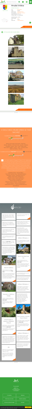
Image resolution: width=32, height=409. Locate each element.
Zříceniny (17, 165)
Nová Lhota (6, 147)
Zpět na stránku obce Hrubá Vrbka (26, 109)
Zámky (13, 165)
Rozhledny (5, 165)
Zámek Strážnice (10, 183)
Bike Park (23, 167)
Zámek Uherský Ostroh (20, 183)
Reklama (22, 395)
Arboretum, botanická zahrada (24, 162)
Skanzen (3, 162)
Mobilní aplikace (22, 398)
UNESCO (21, 160)
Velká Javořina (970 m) (9, 184)
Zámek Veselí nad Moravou (16, 180)
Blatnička (23, 143)
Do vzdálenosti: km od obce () (11, 151)
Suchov (15, 147)
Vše (2, 160)
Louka (19, 146)
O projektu (9, 395)
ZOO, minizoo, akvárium (9, 160)
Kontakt (22, 402)
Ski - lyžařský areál (27, 160)
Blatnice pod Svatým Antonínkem (13, 143)
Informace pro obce (9, 398)
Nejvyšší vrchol (17, 167)
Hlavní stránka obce (28, 26)
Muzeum (8, 170)
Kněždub (26, 145)
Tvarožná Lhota (24, 147)
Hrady (9, 165)
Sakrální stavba (22, 170)
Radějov (11, 147)
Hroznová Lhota (15, 145)
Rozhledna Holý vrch (20, 175)
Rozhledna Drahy (12, 172)
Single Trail (28, 167)
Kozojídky (8, 146)
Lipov (16, 146)
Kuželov (12, 146)
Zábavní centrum (15, 170)
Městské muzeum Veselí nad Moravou (15, 178)
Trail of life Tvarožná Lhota (11, 174)
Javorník (21, 145)
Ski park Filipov (20, 172)
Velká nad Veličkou (14, 149)
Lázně (12, 167)
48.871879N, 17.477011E (21, 12)
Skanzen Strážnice (22, 181)
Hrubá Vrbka (17, 5)
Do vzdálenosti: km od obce (12, 135)
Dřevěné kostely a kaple (25, 165)
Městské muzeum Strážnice (11, 181)
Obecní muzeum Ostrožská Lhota (15, 179)
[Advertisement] (16, 120)
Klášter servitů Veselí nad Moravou (15, 176)
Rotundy (3, 167)
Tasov (19, 147)
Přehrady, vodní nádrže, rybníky (12, 162)
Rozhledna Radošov (22, 174)
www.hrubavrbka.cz (21, 20)
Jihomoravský (19, 9)
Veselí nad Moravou (20, 11)
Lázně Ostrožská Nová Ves (21, 184)
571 (18, 18)
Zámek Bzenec (16, 185)
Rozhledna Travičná (11, 175)
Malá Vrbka (23, 146)
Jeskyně (8, 167)
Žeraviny (20, 149)
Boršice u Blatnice (8, 145)
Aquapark (16, 160)
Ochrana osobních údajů (9, 402)
